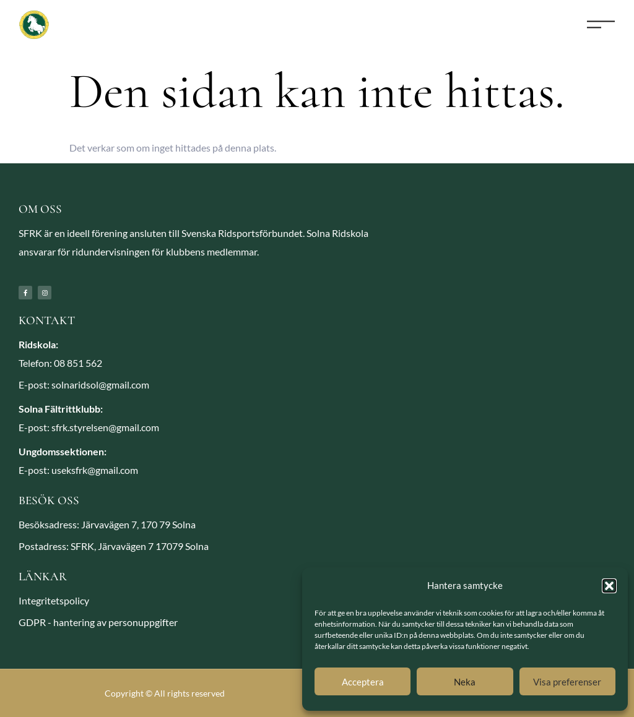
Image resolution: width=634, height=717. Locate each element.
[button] (609, 586)
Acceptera (363, 681)
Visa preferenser (567, 681)
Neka (465, 681)
